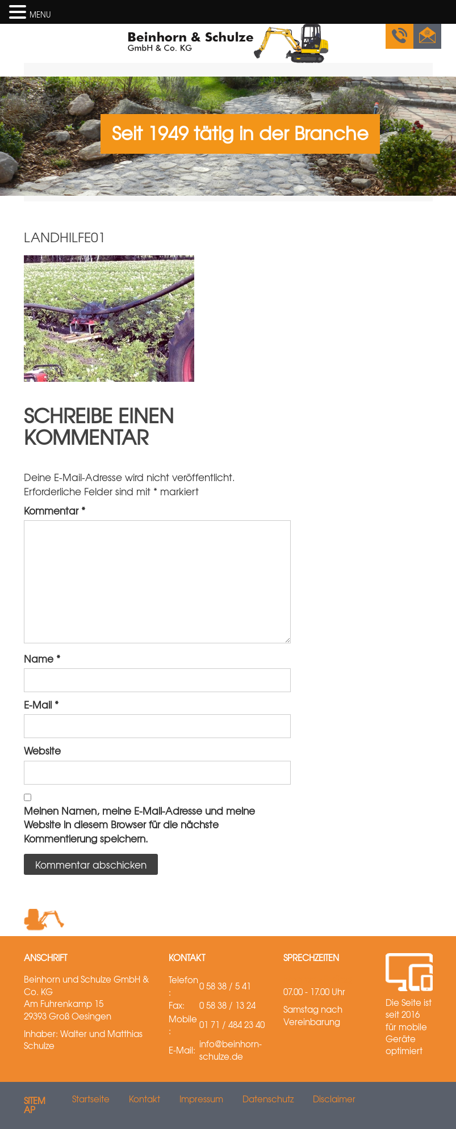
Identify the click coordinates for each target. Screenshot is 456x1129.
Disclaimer (334, 1099)
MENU (40, 14)
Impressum (201, 1099)
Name (42, 658)
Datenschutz (268, 1099)
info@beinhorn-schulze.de (230, 1050)
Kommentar (54, 510)
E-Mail (41, 704)
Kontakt (144, 1099)
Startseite (91, 1099)
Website (42, 750)
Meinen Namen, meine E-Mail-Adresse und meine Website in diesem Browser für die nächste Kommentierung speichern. (139, 824)
